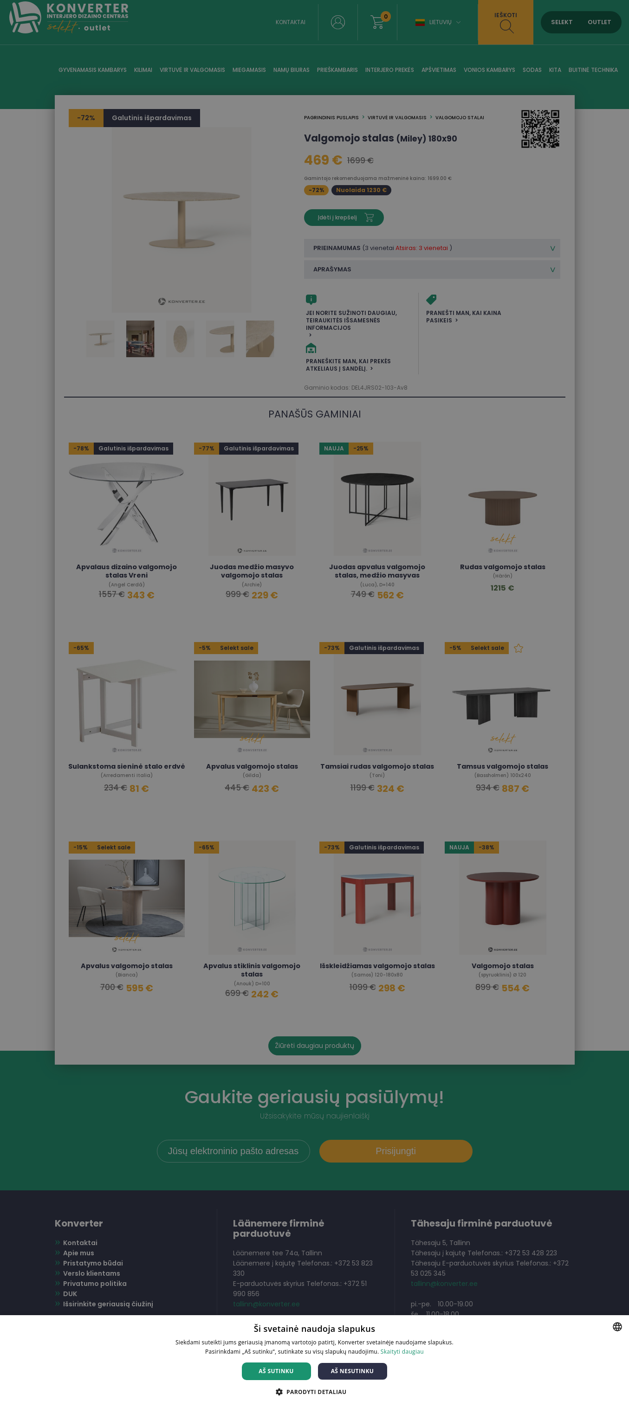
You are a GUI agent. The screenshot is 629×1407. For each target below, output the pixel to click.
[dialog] (314, 703)
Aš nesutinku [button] (352, 1371)
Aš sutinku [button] (276, 1371)
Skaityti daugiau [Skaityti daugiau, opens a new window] (402, 1352)
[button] (315, 1391)
